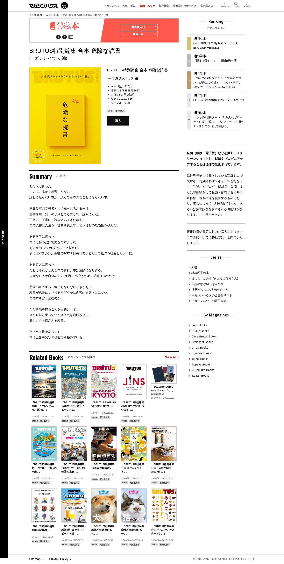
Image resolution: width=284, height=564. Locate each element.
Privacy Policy (58, 559)
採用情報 (164, 5)
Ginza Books (199, 347)
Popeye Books (200, 364)
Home (47, 15)
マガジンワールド (48, 5)
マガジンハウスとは (115, 5)
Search (247, 4)
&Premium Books (202, 370)
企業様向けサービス (184, 5)
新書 (194, 267)
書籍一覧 (67, 15)
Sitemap (35, 559)
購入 (118, 121)
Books (56, 15)
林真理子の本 (200, 272)
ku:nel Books (199, 358)
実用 (127, 102)
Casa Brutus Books (204, 336)
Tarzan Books (200, 375)
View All (172, 357)
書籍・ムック (147, 5)
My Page (225, 4)
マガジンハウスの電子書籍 (208, 300)
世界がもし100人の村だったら (211, 289)
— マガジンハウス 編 (123, 78)
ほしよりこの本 (214, 278)
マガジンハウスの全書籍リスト (211, 295)
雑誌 (133, 5)
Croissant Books (202, 341)
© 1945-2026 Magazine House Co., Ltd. (224, 559)
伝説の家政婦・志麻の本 (207, 284)
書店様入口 (206, 5)
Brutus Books (200, 330)
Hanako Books (201, 353)
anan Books (199, 325)
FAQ (236, 4)
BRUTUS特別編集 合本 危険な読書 (91, 15)
